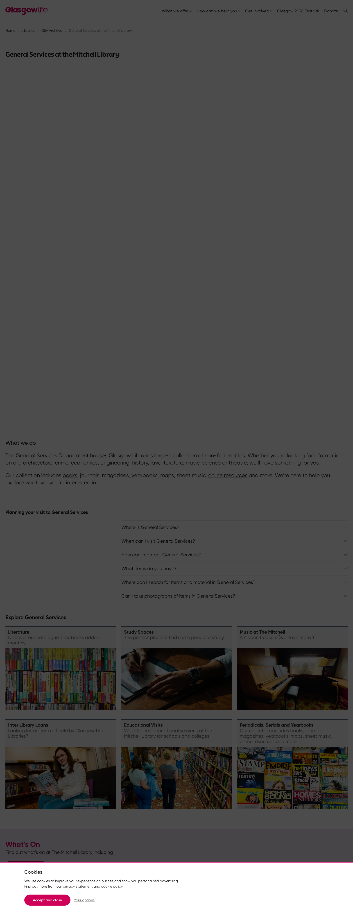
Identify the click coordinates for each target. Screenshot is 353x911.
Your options (84, 900)
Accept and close (47, 900)
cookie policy (111, 886)
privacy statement (78, 886)
